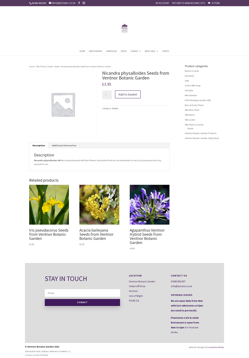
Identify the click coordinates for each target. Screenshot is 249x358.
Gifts (187, 80)
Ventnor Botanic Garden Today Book (202, 138)
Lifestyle (189, 90)
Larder (134, 51)
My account (162, 3)
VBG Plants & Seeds (44, 66)
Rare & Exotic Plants (194, 105)
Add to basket (127, 94)
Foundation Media (215, 347)
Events (165, 51)
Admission (111, 51)
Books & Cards (192, 70)
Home (82, 51)
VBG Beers (190, 114)
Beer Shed (150, 51)
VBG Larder (190, 119)
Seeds (124, 51)
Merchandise (95, 51)
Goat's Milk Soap (193, 85)
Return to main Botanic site (188, 3)
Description (39, 145)
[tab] (39, 145)
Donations (189, 75)
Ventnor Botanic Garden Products (201, 133)
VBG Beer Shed (192, 109)
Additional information (64, 145)
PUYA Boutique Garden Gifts (198, 100)
